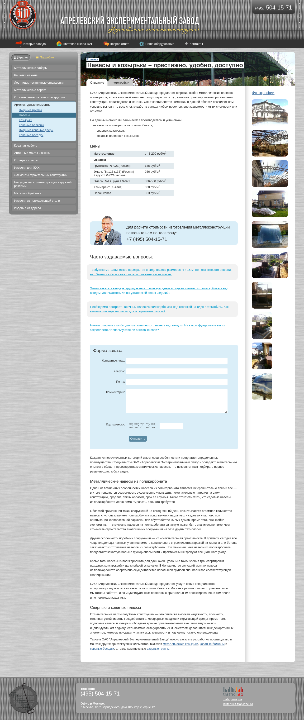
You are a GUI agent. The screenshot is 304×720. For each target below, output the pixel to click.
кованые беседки (102, 648)
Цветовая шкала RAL (78, 44)
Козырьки (25, 120)
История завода (34, 44)
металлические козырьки (180, 644)
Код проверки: (115, 424)
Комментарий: (115, 392)
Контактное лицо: (113, 360)
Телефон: (118, 371)
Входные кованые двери (36, 130)
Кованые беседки (31, 135)
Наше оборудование (159, 44)
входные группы (158, 648)
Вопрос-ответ (119, 44)
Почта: (120, 381)
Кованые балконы (31, 125)
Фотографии (120, 82)
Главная (92, 59)
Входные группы (30, 110)
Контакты (196, 44)
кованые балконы (212, 644)
